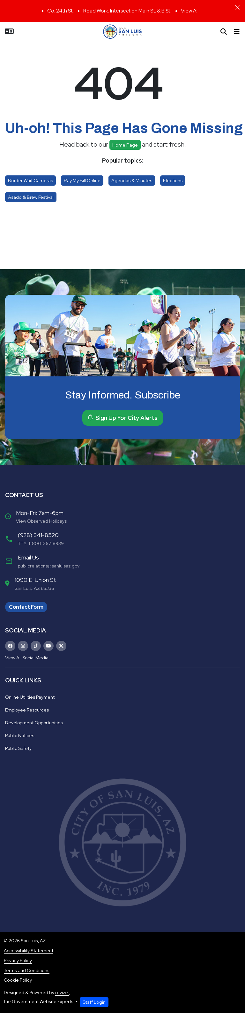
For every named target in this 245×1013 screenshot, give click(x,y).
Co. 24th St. (60, 10)
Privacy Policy (18, 960)
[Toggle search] (224, 32)
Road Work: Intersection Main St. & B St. (127, 10)
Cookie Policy (18, 980)
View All (189, 10)
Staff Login (94, 1002)
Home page (125, 145)
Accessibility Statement (28, 950)
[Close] (237, 7)
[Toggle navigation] (236, 32)
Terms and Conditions (26, 970)
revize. (62, 992)
